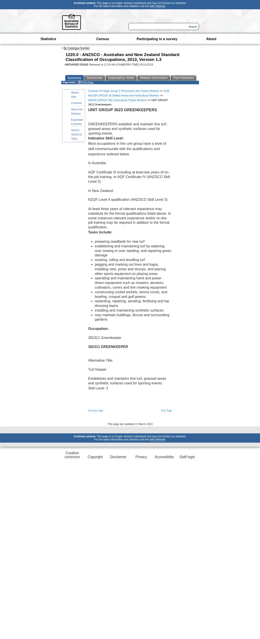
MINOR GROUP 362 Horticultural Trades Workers (117, 100)
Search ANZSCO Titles (76, 134)
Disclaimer (118, 457)
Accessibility (164, 457)
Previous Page (95, 410)
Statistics (48, 39)
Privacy (141, 457)
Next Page (166, 410)
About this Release (77, 111)
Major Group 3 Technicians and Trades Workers (131, 90)
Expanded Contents (77, 122)
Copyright (95, 457)
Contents (76, 103)
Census (102, 39)
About (211, 39)
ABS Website (157, 6)
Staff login (187, 457)
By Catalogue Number (77, 48)
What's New (75, 94)
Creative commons (72, 455)
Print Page (85, 82)
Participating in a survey (157, 39)
